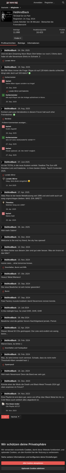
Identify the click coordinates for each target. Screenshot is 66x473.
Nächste (15, 417)
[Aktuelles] (58, 2)
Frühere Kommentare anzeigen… (14, 123)
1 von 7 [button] (5, 417)
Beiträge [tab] (21, 43)
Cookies (27, 450)
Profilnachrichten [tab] (8, 43)
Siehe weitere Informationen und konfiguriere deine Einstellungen (29, 457)
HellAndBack (10, 50)
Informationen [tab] (33, 43)
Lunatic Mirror (11, 179)
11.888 (16, 32)
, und (15, 267)
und (18, 91)
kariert (8, 81)
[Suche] (63, 2)
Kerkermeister (11, 95)
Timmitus (9, 202)
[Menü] (3, 2)
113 (62, 32)
